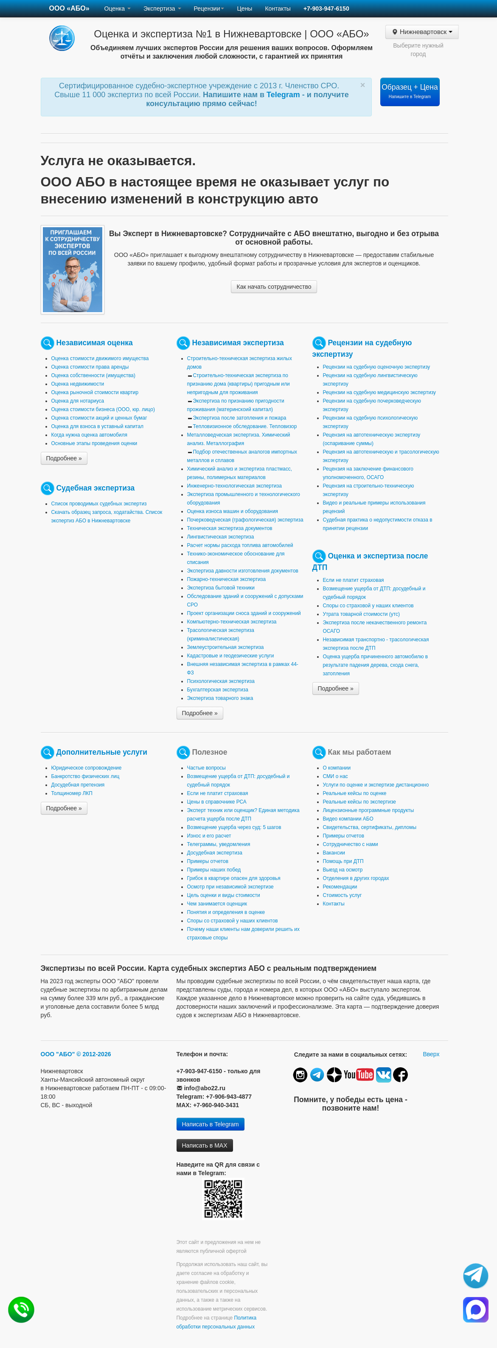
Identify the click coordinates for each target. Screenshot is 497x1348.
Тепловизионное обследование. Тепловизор (245, 426)
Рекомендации (340, 887)
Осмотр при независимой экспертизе (230, 887)
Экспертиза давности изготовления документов (242, 571)
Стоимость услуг (342, 895)
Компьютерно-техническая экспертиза (232, 622)
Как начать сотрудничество (273, 286)
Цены (244, 8)
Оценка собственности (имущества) (93, 375)
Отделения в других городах (356, 878)
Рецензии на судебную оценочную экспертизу (376, 367)
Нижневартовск (421, 31)
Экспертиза (162, 8)
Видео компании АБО (348, 819)
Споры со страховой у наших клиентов (368, 606)
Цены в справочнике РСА (217, 802)
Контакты (277, 8)
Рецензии (209, 8)
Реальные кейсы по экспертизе (359, 802)
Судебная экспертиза (95, 488)
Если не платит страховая (353, 580)
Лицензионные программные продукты (368, 810)
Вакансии (334, 853)
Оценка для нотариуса (77, 401)
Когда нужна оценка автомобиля (89, 435)
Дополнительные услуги (101, 752)
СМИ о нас (335, 776)
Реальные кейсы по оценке (355, 793)
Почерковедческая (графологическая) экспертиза (245, 520)
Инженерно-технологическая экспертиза (234, 486)
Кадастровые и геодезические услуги (230, 656)
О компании (337, 768)
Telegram (284, 94)
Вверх (431, 1054)
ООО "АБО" (58, 1054)
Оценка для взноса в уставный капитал (97, 426)
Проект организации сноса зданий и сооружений (244, 613)
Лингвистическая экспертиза (220, 537)
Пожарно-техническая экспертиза (226, 579)
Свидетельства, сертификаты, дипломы (369, 827)
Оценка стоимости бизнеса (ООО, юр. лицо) (103, 409)
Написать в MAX (204, 1145)
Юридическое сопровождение (86, 768)
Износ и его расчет (209, 836)
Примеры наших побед (214, 870)
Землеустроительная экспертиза (225, 647)
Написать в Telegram (210, 1124)
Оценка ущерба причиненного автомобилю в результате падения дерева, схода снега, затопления (375, 665)
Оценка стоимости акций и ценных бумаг (99, 418)
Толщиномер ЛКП (72, 793)
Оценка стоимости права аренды (90, 367)
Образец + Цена (410, 91)
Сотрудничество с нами (350, 844)
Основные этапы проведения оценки (94, 443)
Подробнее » (64, 458)
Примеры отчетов (208, 861)
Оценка (117, 8)
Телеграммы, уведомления (218, 844)
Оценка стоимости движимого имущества (100, 358)
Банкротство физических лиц (85, 776)
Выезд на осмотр (343, 870)
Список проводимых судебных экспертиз (99, 504)
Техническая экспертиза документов (229, 528)
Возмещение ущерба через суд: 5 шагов (234, 827)
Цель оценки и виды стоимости (223, 895)
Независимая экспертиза (238, 342)
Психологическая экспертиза (221, 681)
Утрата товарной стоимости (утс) (361, 614)
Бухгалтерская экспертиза (217, 690)
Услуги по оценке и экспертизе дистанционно (376, 785)
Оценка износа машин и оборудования (232, 511)
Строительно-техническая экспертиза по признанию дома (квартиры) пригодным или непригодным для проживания (238, 383)
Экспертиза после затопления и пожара (239, 418)
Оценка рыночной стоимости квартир (95, 392)
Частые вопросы (206, 768)
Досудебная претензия (78, 785)
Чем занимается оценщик (217, 904)
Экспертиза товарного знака (220, 698)
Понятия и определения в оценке (226, 912)
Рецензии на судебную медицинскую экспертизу (379, 392)
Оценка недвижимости (77, 384)
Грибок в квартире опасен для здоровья (234, 878)
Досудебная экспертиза (214, 853)
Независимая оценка (94, 342)
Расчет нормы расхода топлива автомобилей (240, 545)
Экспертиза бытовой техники (221, 588)
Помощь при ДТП (343, 861)
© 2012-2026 (93, 1054)
